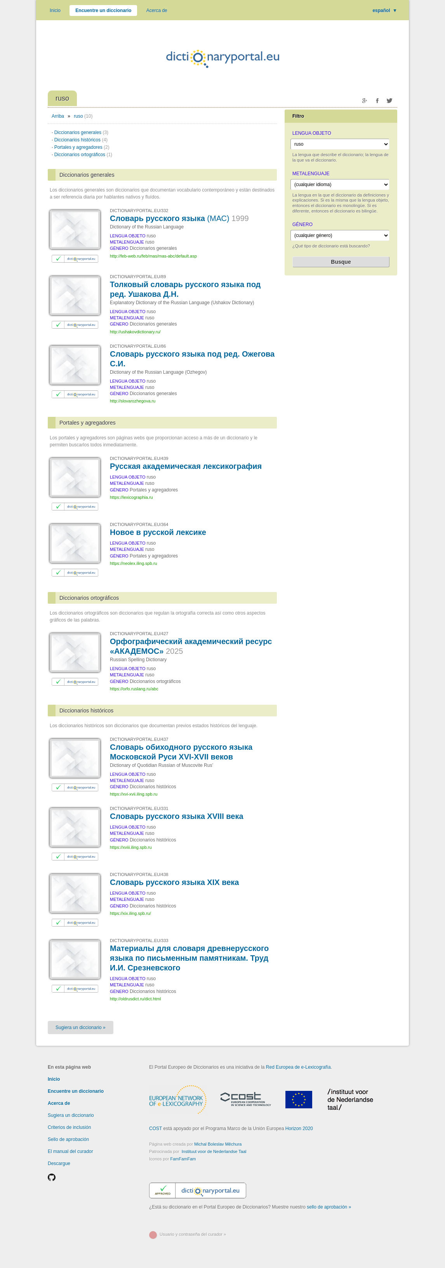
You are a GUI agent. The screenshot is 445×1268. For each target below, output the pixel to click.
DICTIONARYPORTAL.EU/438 (139, 874)
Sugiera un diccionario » (81, 1027)
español (384, 10)
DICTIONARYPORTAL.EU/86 (138, 346)
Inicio (55, 10)
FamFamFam (183, 1159)
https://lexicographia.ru (131, 497)
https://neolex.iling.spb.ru (133, 563)
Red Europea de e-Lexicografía (298, 1067)
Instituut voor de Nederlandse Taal (214, 1151)
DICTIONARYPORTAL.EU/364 (139, 524)
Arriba (58, 116)
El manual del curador (70, 1151)
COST (155, 1128)
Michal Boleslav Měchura (218, 1144)
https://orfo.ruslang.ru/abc (134, 688)
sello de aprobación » (329, 1207)
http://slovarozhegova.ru (132, 401)
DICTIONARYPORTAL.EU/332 (139, 210)
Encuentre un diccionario (103, 10)
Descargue (59, 1163)
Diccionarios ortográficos (83, 154)
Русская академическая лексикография (186, 466)
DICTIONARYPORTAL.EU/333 (139, 940)
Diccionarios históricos (81, 140)
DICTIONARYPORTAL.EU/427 (139, 633)
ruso (78, 116)
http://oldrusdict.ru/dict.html (135, 998)
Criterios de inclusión (69, 1127)
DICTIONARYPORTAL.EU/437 (139, 739)
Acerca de (156, 10)
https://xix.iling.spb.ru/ (130, 913)
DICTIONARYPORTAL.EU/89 (138, 276)
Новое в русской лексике (158, 532)
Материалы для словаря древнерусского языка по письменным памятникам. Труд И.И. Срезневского (189, 958)
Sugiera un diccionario (71, 1115)
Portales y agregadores (82, 147)
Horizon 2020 (299, 1128)
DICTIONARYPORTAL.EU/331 (139, 808)
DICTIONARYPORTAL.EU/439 (139, 458)
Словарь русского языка (179, 218)
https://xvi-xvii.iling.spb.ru (133, 794)
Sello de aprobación (68, 1139)
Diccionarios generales (81, 132)
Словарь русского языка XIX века (174, 882)
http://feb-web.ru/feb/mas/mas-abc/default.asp (153, 256)
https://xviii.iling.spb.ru (131, 847)
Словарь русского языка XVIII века (176, 816)
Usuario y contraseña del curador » (193, 1234)
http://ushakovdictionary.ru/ (135, 331)
